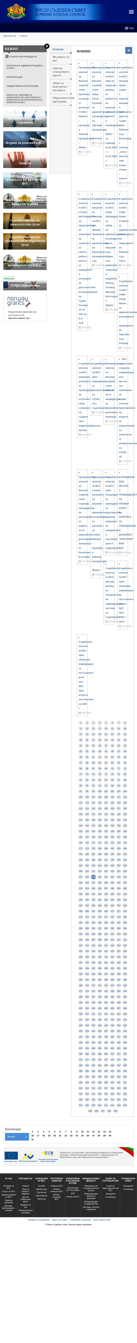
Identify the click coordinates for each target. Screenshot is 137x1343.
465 (80, 1054)
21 (106, 734)
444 (100, 1037)
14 (112, 728)
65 (81, 768)
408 (125, 1008)
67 (93, 768)
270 (112, 911)
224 (125, 877)
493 (106, 1071)
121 (80, 808)
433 (80, 1031)
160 (125, 831)
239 (119, 888)
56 (125, 757)
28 (100, 740)
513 (80, 1088)
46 (112, 751)
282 (87, 922)
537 (80, 1105)
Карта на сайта (60, 1220)
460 (100, 1048)
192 (125, 854)
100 (100, 791)
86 (112, 780)
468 (100, 1054)
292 (100, 928)
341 (106, 962)
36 (100, 745)
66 (87, 768)
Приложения (41, 1196)
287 (119, 922)
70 (112, 768)
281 (80, 922)
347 (93, 968)
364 (100, 979)
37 (106, 745)
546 (96, 1111)
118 (112, 802)
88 (125, 780)
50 (87, 757)
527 (119, 1094)
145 (80, 825)
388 (100, 997)
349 (106, 968)
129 (80, 814)
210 (87, 871)
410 (87, 1014)
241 (80, 894)
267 (93, 911)
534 (112, 1099)
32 (125, 740)
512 (125, 1082)
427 (93, 1025)
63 (118, 763)
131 (93, 814)
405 (106, 1008)
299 (93, 934)
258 (87, 905)
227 (93, 882)
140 (100, 820)
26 (87, 740)
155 (93, 831)
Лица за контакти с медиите (62, 87)
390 (112, 997)
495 (119, 1071)
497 (80, 1077)
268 (100, 911)
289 (80, 928)
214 (112, 871)
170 (87, 842)
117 (106, 802)
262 (112, 905)
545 (90, 1111)
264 (125, 905)
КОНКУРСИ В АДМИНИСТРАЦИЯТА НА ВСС (25, 66)
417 (80, 1019)
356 (100, 974)
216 (125, 871)
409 (80, 1014)
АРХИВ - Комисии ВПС (56, 1190)
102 (112, 791)
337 (80, 962)
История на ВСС (9, 1187)
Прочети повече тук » (19, 318)
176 (125, 842)
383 (119, 991)
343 (119, 962)
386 (87, 997)
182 (112, 848)
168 (125, 837)
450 (87, 1042)
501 (106, 1077)
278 (112, 917)
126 (112, 808)
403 (93, 1008)
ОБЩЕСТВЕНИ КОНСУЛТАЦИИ (23, 86)
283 (93, 922)
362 (87, 979)
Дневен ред (41, 1189)
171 (93, 842)
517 (106, 1088)
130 (87, 814)
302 (112, 934)
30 (112, 740)
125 (106, 808)
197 (106, 860)
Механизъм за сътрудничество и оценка (91, 1188)
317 (106, 945)
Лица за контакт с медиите (25, 1191)
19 (93, 734)
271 (119, 911)
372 (100, 985)
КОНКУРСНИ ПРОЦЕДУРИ (23, 56)
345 (80, 968)
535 (119, 1099)
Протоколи (41, 1192)
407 (119, 1008)
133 (106, 814)
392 (125, 997)
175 (119, 842)
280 (125, 917)
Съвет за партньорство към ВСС (110, 1188)
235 (93, 888)
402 (87, 1008)
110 (112, 797)
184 (125, 848)
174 (112, 842)
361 (80, 979)
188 (100, 854)
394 (87, 1002)
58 (87, 763)
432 (125, 1025)
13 (106, 728)
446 (112, 1037)
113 (80, 802)
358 (112, 974)
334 (112, 957)
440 (125, 1031)
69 (106, 768)
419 (93, 1019)
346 (87, 968)
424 (125, 1019)
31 (118, 740)
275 (93, 917)
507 (93, 1082)
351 (119, 968)
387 (93, 997)
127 (119, 808)
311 (119, 940)
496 (125, 1071)
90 (87, 785)
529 (80, 1099)
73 (81, 774)
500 (100, 1077)
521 (80, 1094)
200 (125, 860)
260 (100, 905)
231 (119, 882)
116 (100, 802)
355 (93, 974)
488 (125, 1065)
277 (106, 917)
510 (112, 1082)
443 (93, 1037)
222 (112, 877)
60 (100, 763)
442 (87, 1037)
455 (119, 1042)
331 (93, 957)
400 (125, 1002)
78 (112, 774)
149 (106, 825)
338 (87, 962)
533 (106, 1099)
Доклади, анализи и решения (91, 1208)
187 (93, 854)
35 (93, 745)
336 (125, 957)
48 (125, 751)
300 (100, 934)
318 (112, 945)
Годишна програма (8, 1201)
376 (125, 985)
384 (125, 991)
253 (106, 900)
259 (93, 905)
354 (87, 974)
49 (81, 757)
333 (106, 957)
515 (93, 1088)
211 (93, 871)
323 (93, 951)
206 (112, 865)
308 (100, 940)
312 (125, 940)
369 (80, 985)
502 (112, 1077)
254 (112, 900)
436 (100, 1031)
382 (112, 991)
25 (81, 740)
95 (118, 785)
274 (87, 917)
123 (93, 808)
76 (100, 774)
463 (119, 1048)
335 (119, 957)
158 (112, 831)
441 (80, 1037)
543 (119, 1105)
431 (119, 1025)
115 (93, 802)
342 (112, 962)
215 (119, 871)
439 (119, 1031)
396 (100, 1002)
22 (112, 734)
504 (125, 1077)
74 (87, 774)
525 (106, 1094)
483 (93, 1065)
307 (93, 940)
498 (87, 1077)
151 (119, 825)
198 (112, 860)
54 (112, 757)
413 (106, 1014)
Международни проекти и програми (91, 1196)
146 (87, 825)
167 (119, 837)
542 (112, 1105)
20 (100, 734)
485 (106, 1065)
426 (87, 1025)
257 (80, 905)
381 (106, 991)
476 (100, 1059)
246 (112, 894)
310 (112, 940)
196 (100, 860)
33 (81, 745)
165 (106, 837)
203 (93, 865)
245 (106, 894)
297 (80, 934)
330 (87, 957)
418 (87, 1019)
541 (106, 1105)
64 (125, 763)
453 (106, 1042)
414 (112, 1014)
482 (87, 1065)
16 (125, 728)
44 (100, 751)
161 (80, 837)
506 (87, 1082)
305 (80, 940)
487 (119, 1065)
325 (106, 951)
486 (112, 1065)
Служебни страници (80, 1220)
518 (112, 1088)
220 (100, 877)
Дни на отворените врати (62, 72)
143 (119, 820)
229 (106, 882)
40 (125, 745)
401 (80, 1008)
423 (119, 1019)
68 (100, 768)
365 (106, 979)
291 (93, 928)
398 (112, 1002)
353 (80, 974)
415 (119, 1014)
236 (100, 888)
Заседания (110, 1194)
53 (106, 757)
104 (125, 791)
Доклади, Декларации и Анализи (8, 1208)
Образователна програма (62, 100)
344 (125, 962)
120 (125, 802)
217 (80, 877)
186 (87, 854)
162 (87, 837)
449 (80, 1042)
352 (125, 968)
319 (119, 945)
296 (125, 928)
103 (119, 791)
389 (106, 997)
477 (106, 1059)
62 (112, 763)
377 (80, 991)
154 (87, 831)
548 (109, 1111)
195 (93, 860)
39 (118, 745)
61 (106, 763)
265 (80, 911)
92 (100, 785)
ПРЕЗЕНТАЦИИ (14, 77)
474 (87, 1059)
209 (80, 871)
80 (125, 774)
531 (93, 1099)
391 (119, 997)
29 (106, 740)
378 (87, 991)
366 (112, 979)
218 (87, 877)
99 (93, 791)
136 (125, 814)
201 (80, 865)
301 (106, 934)
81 (81, 780)
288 (125, 922)
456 (125, 1042)
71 (118, 768)
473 (80, 1059)
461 (106, 1048)
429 (106, 1025)
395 (93, 1002)
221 (106, 877)
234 (87, 888)
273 (80, 917)
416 (125, 1014)
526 (112, 1094)
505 (80, 1082)
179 (93, 848)
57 (81, 763)
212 (100, 871)
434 (87, 1031)
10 (87, 728)
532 (100, 1099)
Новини (62, 50)
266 (87, 911)
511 (119, 1082)
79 (118, 774)
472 (125, 1054)
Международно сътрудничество (91, 1202)
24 (125, 734)
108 (100, 797)
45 (106, 751)
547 (103, 1111)
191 (119, 854)
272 (125, 911)
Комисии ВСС (56, 1186)
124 (100, 808)
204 (100, 865)
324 (100, 951)
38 (112, 745)
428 (100, 1025)
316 (100, 945)
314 (87, 945)
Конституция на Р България (72, 1189)
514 (87, 1088)
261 (106, 905)
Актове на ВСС (72, 1197)
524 (100, 1094)
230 (112, 882)
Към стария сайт (102, 1220)
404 (100, 1008)
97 (81, 791)
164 (100, 837)
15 (118, 728)
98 (87, 791)
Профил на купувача (39, 1220)
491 (93, 1071)
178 (87, 848)
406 (112, 1008)
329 (80, 957)
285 (106, 922)
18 (87, 734)
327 (119, 951)
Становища (110, 1197)
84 (100, 780)
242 (87, 894)
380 (100, 991)
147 (93, 825)
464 (125, 1048)
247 (119, 894)
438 (112, 1031)
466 (87, 1054)
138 (87, 820)
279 (119, 917)
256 (125, 900)
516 (100, 1088)
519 (119, 1088)
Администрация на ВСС (8, 1196)
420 (100, 1019)
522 (87, 1094)
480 (125, 1059)
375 (119, 985)
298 (87, 934)
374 (112, 985)
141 (106, 820)
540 (100, 1105)
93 (106, 785)
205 (106, 865)
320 (125, 945)
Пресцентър (9, 36)
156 (100, 831)
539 (93, 1105)
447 (119, 1037)
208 (125, 865)
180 (100, 848)
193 (80, 860)
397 (106, 1002)
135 (119, 814)
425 (80, 1025)
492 (100, 1071)
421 (106, 1019)
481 (80, 1065)
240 (125, 888)
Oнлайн (41, 1186)
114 (87, 802)
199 (119, 860)
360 (125, 974)
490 (87, 1071)
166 (112, 837)
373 (106, 985)
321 (80, 951)
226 (87, 882)
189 (106, 854)
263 (119, 905)
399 (119, 1002)
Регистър (41, 1199)
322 (87, 951)
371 (93, 985)
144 (125, 820)
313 (80, 945)
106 (87, 797)
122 (87, 808)
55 (118, 757)
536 (125, 1099)
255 (119, 900)
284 (100, 922)
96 (125, 785)
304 (125, 934)
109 (106, 797)
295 (119, 928)
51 (93, 757)
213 (106, 871)
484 (100, 1065)
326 (112, 951)
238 (112, 888)
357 (106, 974)
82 (87, 780)
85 (106, 780)
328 (125, 951)
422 (112, 1019)
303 (119, 934)
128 (125, 808)
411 (93, 1014)
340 (100, 962)
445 (106, 1037)
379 (93, 991)
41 (81, 751)
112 (125, 797)
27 (93, 740)
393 (80, 1002)
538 (87, 1105)
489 (80, 1071)
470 (112, 1054)
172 (100, 842)
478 (112, 1059)
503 (119, 1077)
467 (93, 1054)
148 (100, 825)
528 (125, 1094)
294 (112, 928)
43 (93, 751)
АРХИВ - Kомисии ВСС (57, 1197)
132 (100, 814)
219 (93, 877)
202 (87, 865)
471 (119, 1054)
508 (100, 1082)
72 (125, 768)
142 (112, 820)
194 (87, 860)
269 (106, 911)
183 (119, 848)
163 (93, 837)
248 (125, 894)
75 (93, 774)
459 (93, 1048)
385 (80, 997)
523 (93, 1094)
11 (93, 728)
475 (93, 1059)
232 (125, 882)
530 (87, 1099)
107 (93, 797)
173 (106, 842)
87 (118, 780)
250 (87, 900)
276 (100, 917)
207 (119, 865)
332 (100, 957)
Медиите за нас (62, 59)
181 (106, 848)
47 (118, 751)
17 (81, 734)
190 (112, 854)
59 (93, 763)
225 (80, 882)
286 (112, 922)
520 (125, 1088)
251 (93, 900)
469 (106, 1054)
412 (100, 1014)
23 (118, 734)
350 (112, 968)
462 (112, 1048)
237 (106, 888)
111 (119, 797)
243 (93, 894)
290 (87, 928)
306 (87, 940)
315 (93, 945)
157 (106, 831)
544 (125, 1105)
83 (93, 780)
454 (112, 1042)
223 (119, 877)
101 (106, 791)
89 (81, 785)
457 (80, 1048)
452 (100, 1042)
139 (93, 820)
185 (80, 854)
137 (80, 820)
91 (93, 785)
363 (93, 979)
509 (106, 1082)
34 (87, 745)
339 (93, 962)
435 (93, 1031)
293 (106, 928)
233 (80, 888)
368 (125, 979)
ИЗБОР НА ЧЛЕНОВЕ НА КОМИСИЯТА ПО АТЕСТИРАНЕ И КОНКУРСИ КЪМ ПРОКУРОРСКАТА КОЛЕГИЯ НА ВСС (25, 99)
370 (87, 985)
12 (100, 728)
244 (100, 894)
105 (80, 797)
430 (112, 1025)
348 (100, 968)
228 (100, 882)
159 (119, 831)
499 (93, 1077)
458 (87, 1048)
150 (112, 825)
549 (115, 1111)
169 (80, 842)
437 (106, 1031)
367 (119, 979)
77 (106, 774)
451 (93, 1042)
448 (125, 1037)
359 (119, 974)
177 (80, 848)
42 (87, 751)
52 (100, 757)
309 (106, 940)
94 (112, 785)
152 (125, 825)
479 (119, 1059)
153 (80, 831)
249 (80, 900)
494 (112, 1071)
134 (112, 814)
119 (119, 802)
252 (100, 900)
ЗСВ (73, 1193)
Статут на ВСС (8, 1191)
